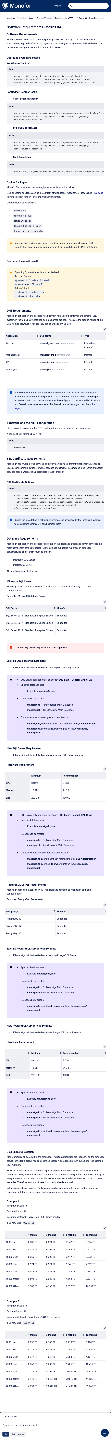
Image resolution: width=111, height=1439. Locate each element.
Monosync (11, 18)
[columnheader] (22, 336)
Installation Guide (26, 18)
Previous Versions (44, 18)
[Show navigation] (105, 1433)
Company (57, 6)
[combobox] (88, 6)
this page (98, 193)
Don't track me (18, 1434)
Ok (5, 1434)
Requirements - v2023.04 (65, 18)
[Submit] (71, 5)
